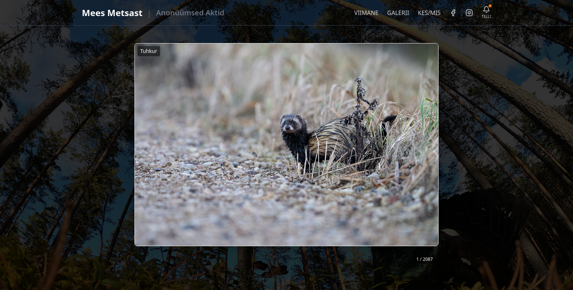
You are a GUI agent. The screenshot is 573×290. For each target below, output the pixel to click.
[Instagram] (469, 12)
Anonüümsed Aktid (190, 13)
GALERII (398, 13)
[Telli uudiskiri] (486, 12)
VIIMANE (366, 13)
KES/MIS (429, 13)
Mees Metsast (112, 13)
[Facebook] (453, 12)
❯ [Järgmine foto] (436, 155)
